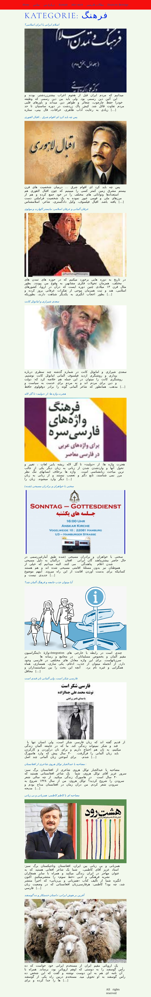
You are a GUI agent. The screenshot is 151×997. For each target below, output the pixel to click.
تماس (36, 4)
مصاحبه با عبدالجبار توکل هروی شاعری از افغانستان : (55, 764)
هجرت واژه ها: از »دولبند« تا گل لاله (45, 393)
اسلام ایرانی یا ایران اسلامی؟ (41, 24)
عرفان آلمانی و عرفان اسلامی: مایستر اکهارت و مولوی (56, 209)
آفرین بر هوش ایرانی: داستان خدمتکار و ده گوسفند (54, 895)
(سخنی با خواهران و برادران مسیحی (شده (49, 486)
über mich (77, 4)
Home (26, 4)
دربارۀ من (49, 4)
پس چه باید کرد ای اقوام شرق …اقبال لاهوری (50, 117)
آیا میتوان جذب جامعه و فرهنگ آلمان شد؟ (48, 582)
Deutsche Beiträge (117, 4)
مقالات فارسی (95, 4)
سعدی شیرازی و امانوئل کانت (41, 301)
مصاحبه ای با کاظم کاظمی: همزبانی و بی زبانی (51, 795)
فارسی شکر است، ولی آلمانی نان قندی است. (51, 678)
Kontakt (63, 4)
